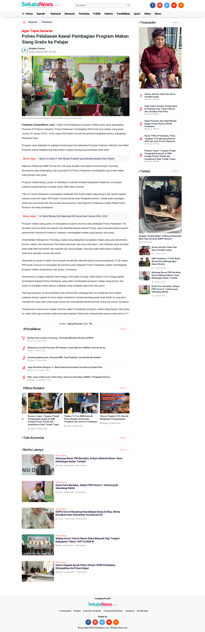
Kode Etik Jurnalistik (92, 610)
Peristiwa (84, 14)
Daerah (41, 14)
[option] (40, 411)
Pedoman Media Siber (113, 610)
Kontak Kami (142, 610)
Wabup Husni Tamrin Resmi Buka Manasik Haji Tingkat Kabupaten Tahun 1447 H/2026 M (88, 540)
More (158, 14)
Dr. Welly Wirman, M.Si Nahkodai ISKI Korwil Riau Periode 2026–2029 (73, 216)
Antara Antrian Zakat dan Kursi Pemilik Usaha (160, 96)
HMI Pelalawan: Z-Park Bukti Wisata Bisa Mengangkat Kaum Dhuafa (166, 261)
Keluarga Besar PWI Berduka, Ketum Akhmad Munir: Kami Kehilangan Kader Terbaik (89, 460)
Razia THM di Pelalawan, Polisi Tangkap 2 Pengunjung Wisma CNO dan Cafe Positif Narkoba (160, 138)
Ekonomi (70, 14)
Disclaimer (130, 610)
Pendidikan (123, 14)
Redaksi (77, 610)
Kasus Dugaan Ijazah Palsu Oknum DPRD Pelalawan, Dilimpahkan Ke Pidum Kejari (86, 566)
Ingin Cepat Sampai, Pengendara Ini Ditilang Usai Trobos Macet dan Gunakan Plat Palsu (161, 108)
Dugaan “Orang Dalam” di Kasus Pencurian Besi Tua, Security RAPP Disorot (160, 237)
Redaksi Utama (37, 48)
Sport (137, 14)
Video (147, 14)
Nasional (55, 14)
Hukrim (108, 14)
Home (27, 14)
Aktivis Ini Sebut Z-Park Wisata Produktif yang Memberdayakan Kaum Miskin (76, 158)
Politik (96, 14)
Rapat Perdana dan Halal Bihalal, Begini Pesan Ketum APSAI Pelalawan (161, 123)
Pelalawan (47, 22)
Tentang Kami (65, 610)
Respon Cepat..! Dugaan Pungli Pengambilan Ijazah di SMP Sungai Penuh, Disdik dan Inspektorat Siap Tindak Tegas (110, 420)
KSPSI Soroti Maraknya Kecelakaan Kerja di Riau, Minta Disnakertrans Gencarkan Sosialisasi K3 (74, 420)
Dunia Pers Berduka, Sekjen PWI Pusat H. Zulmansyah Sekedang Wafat (39, 419)
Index (124, 329)
